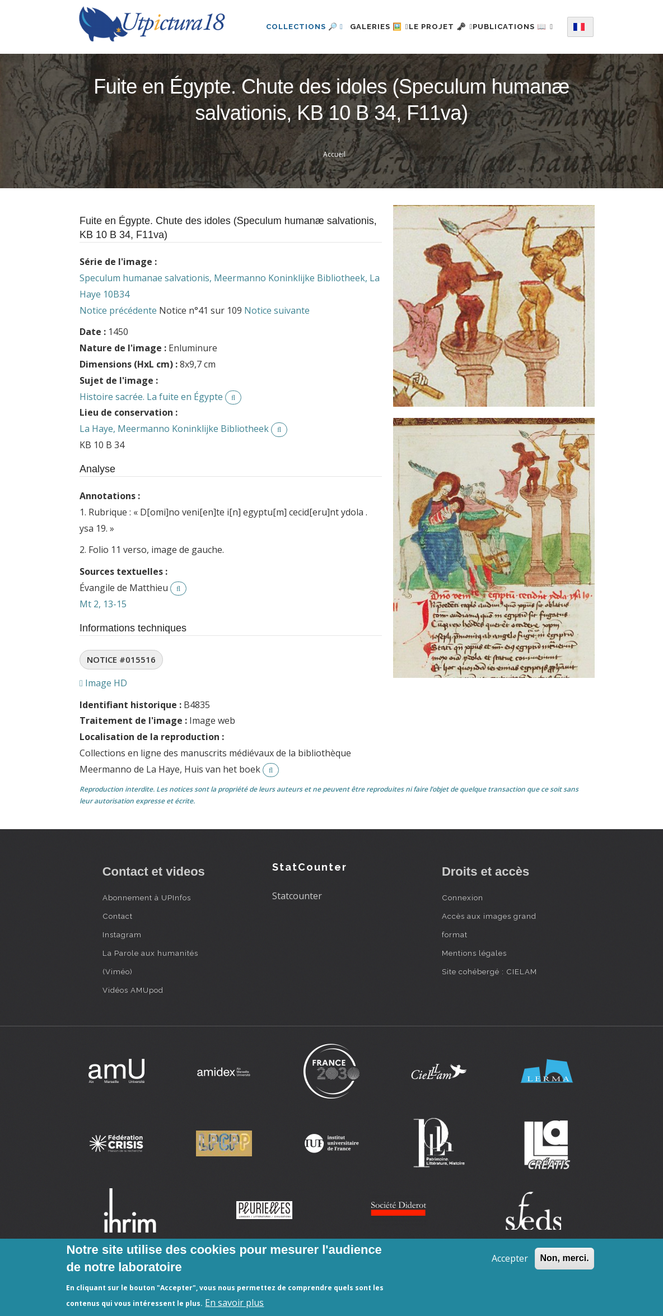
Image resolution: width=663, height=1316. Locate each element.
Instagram (122, 978)
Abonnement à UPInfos (146, 941)
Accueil (334, 198)
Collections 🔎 (303, 24)
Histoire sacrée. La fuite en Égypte (151, 441)
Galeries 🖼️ (384, 24)
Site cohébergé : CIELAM (489, 1015)
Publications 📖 (305, 73)
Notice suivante (277, 354)
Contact (117, 959)
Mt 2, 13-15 (103, 648)
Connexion (462, 941)
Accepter (510, 1258)
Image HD (103, 727)
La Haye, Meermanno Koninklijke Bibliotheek (174, 473)
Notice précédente (118, 354)
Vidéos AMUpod (133, 1033)
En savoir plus (234, 1302)
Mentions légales (474, 996)
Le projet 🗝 (459, 24)
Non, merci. (564, 1258)
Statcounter (297, 940)
